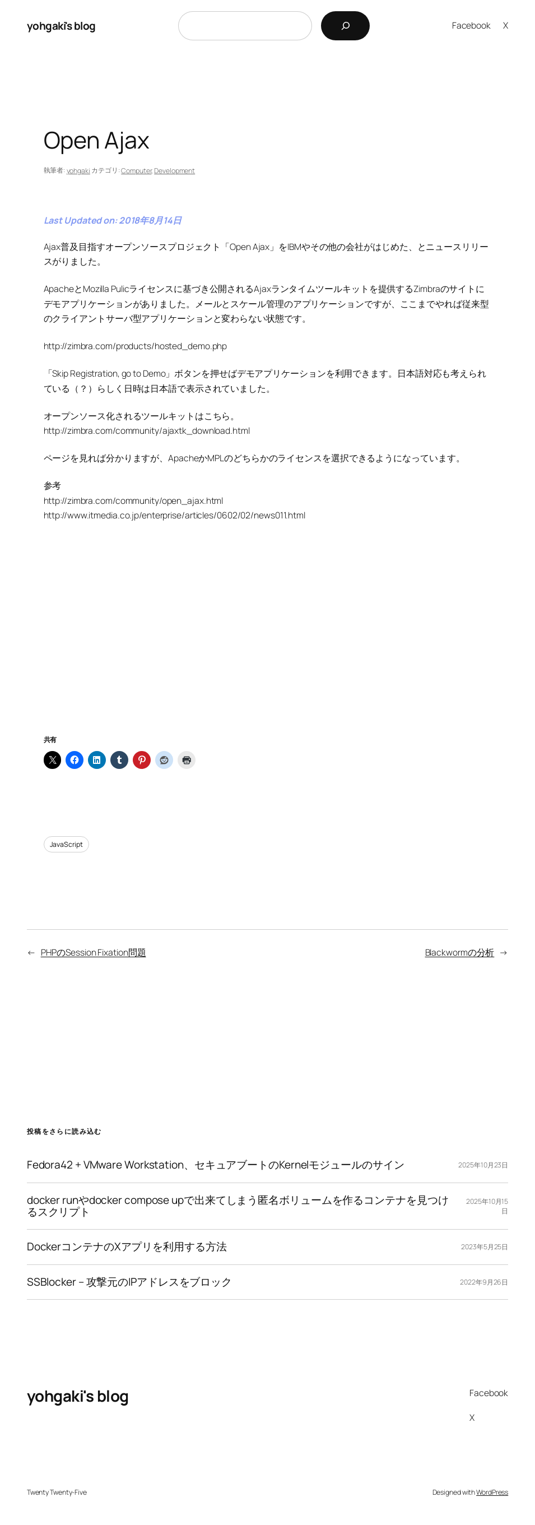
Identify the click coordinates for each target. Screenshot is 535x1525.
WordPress (492, 1492)
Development (174, 170)
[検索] (345, 25)
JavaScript (66, 844)
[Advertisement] (268, 642)
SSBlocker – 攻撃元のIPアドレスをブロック (129, 1282)
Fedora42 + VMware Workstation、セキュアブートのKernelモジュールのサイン (215, 1165)
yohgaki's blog (61, 25)
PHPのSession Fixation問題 (93, 952)
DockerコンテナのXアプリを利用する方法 (127, 1247)
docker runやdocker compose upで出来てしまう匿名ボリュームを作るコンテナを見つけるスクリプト (238, 1206)
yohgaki (78, 170)
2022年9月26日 (484, 1282)
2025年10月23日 (483, 1165)
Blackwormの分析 (460, 952)
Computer (136, 170)
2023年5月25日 (484, 1246)
